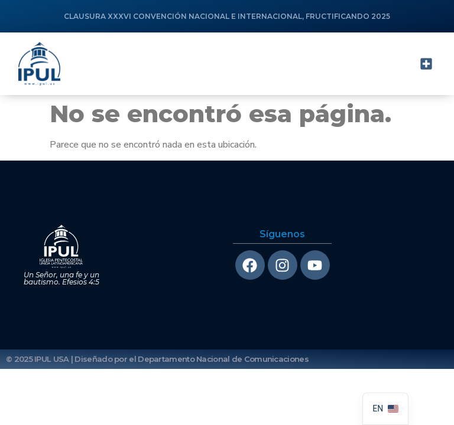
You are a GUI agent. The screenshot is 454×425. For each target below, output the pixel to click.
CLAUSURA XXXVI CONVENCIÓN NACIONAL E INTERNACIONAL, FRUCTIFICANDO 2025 (227, 16)
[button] (426, 64)
